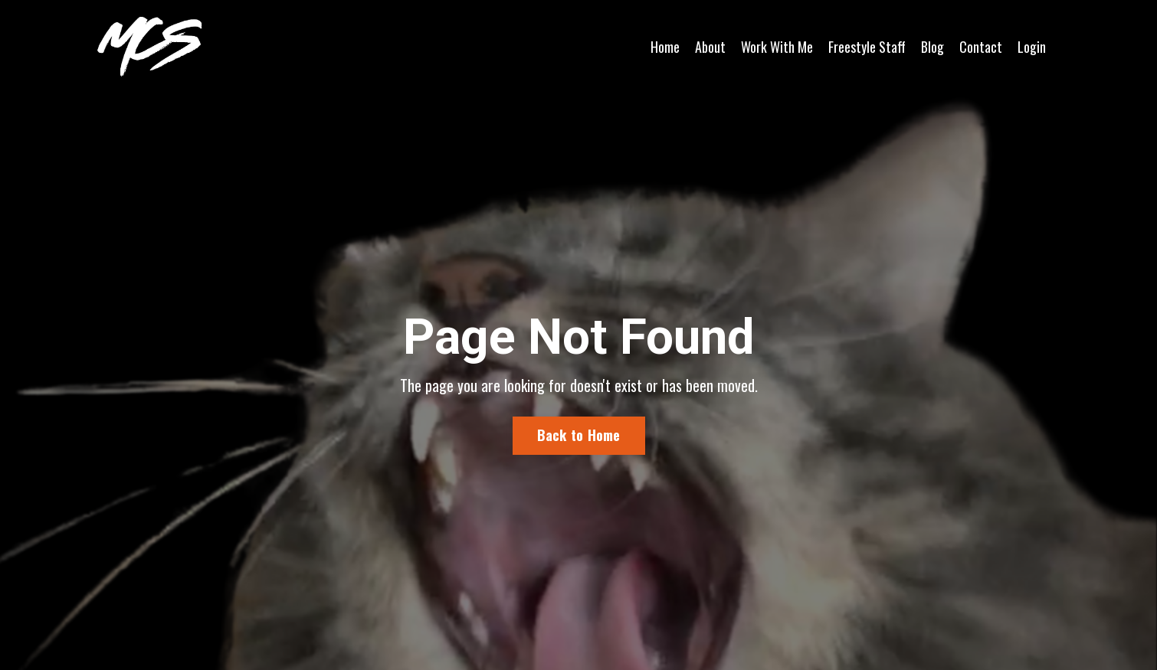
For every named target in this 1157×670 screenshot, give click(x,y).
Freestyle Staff (867, 47)
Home (665, 47)
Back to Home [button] (579, 436)
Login (1032, 47)
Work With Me (777, 47)
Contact (980, 47)
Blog (932, 47)
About (710, 47)
